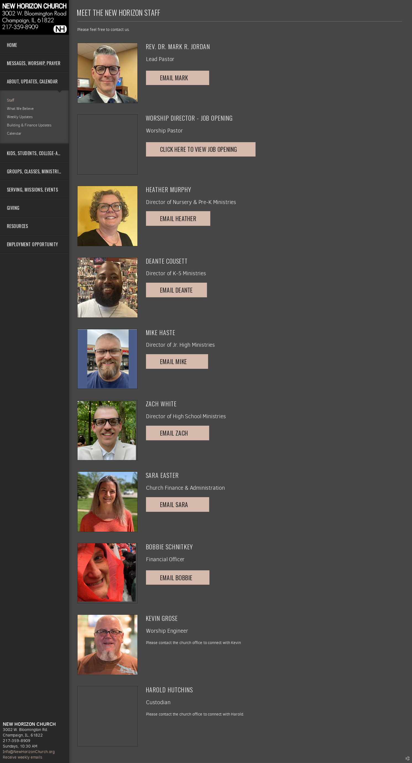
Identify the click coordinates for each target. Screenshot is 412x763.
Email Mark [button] (177, 77)
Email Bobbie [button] (177, 577)
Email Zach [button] (177, 432)
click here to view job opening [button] (200, 149)
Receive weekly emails (22, 757)
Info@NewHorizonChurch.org (29, 751)
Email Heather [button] (178, 218)
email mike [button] (177, 361)
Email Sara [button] (177, 504)
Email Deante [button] (176, 289)
